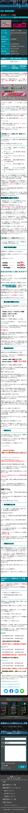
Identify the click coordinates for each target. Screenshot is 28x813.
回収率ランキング (9, 796)
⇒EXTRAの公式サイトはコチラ (9, 681)
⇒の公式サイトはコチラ (10, 684)
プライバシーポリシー (11, 805)
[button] (12, 717)
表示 (15, 61)
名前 (2, 739)
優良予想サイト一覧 (15, 2)
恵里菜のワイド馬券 (19, 21)
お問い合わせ (7, 802)
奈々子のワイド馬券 (7, 109)
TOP (11, 1)
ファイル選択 (5, 765)
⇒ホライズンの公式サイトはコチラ (10, 686)
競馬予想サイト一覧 (24, 2)
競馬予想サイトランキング (12, 788)
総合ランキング (9, 790)
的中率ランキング (9, 793)
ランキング (20, 4)
